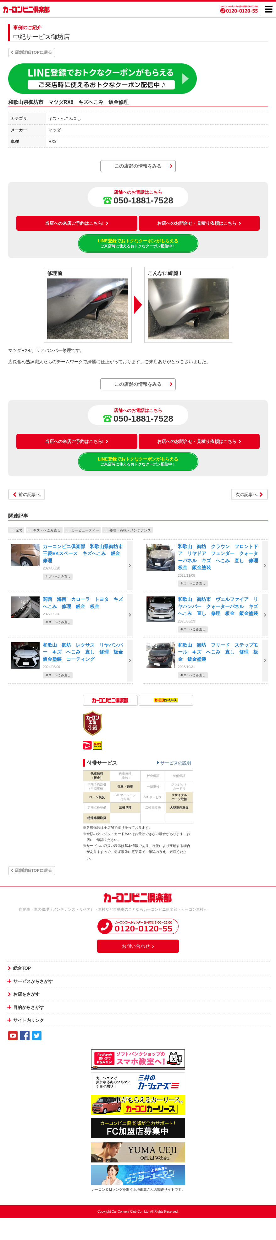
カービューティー (85, 530)
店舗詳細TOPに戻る (33, 52)
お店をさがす (26, 994)
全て (19, 530)
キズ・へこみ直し (47, 530)
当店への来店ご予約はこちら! (77, 223)
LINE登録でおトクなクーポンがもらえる (138, 243)
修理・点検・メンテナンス (130, 530)
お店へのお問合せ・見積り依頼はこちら (199, 223)
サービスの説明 (175, 762)
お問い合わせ (138, 946)
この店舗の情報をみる (138, 166)
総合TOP (22, 968)
